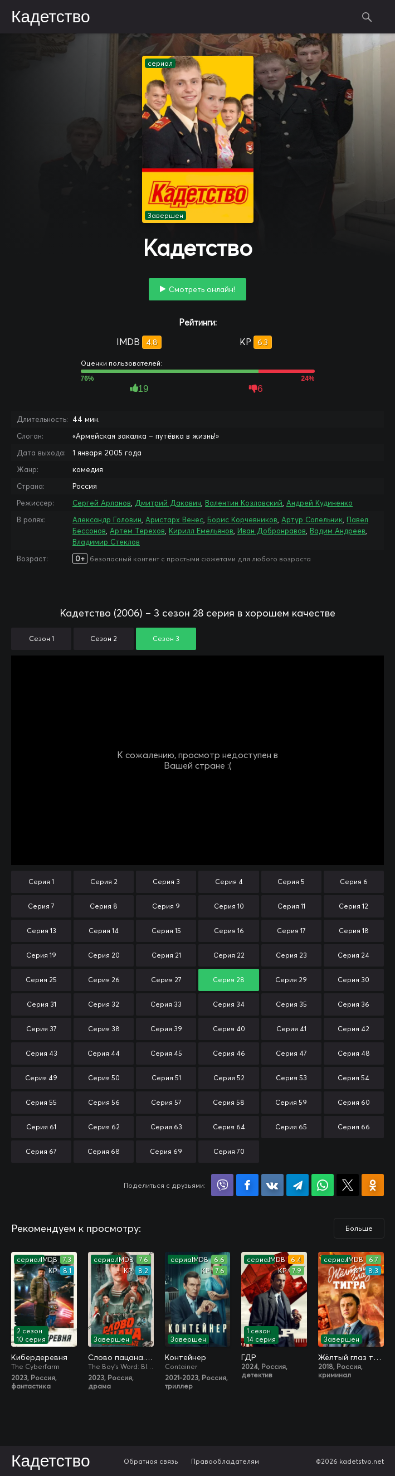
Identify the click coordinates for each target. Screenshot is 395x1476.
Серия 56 (104, 1102)
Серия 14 (104, 930)
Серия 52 (229, 1078)
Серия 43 (41, 1053)
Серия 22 (229, 955)
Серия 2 (104, 881)
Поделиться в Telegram (297, 1185)
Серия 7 (41, 906)
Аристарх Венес (174, 519)
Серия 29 (291, 979)
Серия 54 (353, 1078)
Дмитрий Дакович (168, 502)
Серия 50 (104, 1078)
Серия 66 (354, 1127)
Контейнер (185, 1357)
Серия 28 (229, 979)
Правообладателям (225, 1461)
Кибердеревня (39, 1357)
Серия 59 (291, 1102)
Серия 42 (353, 1029)
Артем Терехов (137, 530)
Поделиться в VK (272, 1185)
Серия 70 (229, 1151)
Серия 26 (104, 979)
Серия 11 (291, 906)
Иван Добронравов (271, 530)
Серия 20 (104, 955)
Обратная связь (151, 1461)
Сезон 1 (41, 638)
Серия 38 (104, 1029)
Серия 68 (103, 1151)
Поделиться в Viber (222, 1185)
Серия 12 (353, 906)
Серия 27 (166, 979)
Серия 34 (229, 1004)
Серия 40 (229, 1029)
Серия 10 (229, 906)
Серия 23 (291, 955)
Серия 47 (291, 1053)
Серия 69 (166, 1151)
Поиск (367, 16)
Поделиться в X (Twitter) (348, 1185)
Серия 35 (291, 1004)
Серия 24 (353, 955)
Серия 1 (41, 881)
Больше (359, 1228)
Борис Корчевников (242, 519)
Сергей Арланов (101, 502)
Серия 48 (354, 1053)
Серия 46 (229, 1053)
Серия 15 (166, 930)
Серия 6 (354, 881)
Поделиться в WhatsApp (322, 1185)
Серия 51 (166, 1078)
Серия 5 (291, 881)
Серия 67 (41, 1151)
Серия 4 (229, 881)
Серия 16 (229, 930)
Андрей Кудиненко (319, 502)
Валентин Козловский (243, 502)
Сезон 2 (103, 638)
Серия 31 (41, 1004)
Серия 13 (41, 930)
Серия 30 (353, 979)
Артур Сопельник (312, 519)
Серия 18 (354, 930)
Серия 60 (354, 1102)
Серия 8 (104, 906)
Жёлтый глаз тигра (351, 1357)
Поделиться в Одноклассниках (373, 1185)
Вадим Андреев (337, 530)
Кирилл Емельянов (201, 530)
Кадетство (50, 17)
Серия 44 (103, 1053)
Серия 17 (291, 930)
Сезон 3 (166, 638)
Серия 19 (41, 955)
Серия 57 (166, 1102)
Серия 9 (166, 906)
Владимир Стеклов (106, 541)
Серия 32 (103, 1004)
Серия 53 (291, 1078)
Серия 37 (41, 1029)
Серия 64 (229, 1127)
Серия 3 (166, 881)
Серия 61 (41, 1127)
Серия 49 (41, 1078)
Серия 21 (166, 955)
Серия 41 (291, 1029)
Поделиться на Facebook (247, 1185)
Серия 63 (166, 1127)
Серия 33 (166, 1004)
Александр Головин (107, 519)
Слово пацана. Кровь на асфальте (121, 1357)
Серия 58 (229, 1102)
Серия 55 (41, 1102)
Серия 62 (104, 1127)
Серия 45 (166, 1053)
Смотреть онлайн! (202, 289)
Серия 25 (41, 979)
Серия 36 (353, 1004)
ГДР (248, 1357)
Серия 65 (291, 1127)
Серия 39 (166, 1029)
